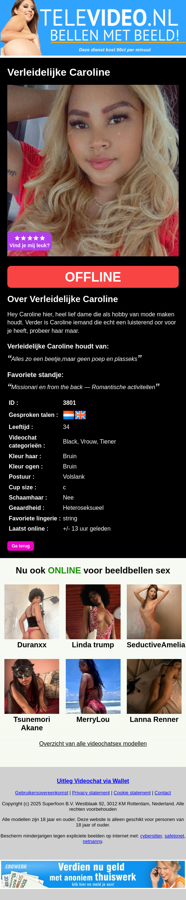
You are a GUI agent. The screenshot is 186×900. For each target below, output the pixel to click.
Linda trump (93, 645)
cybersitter (151, 836)
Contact (163, 792)
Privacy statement (91, 792)
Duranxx (31, 645)
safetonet (174, 836)
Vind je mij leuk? (30, 241)
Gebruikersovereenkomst (41, 792)
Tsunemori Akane (32, 722)
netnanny (92, 841)
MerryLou (93, 719)
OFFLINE (93, 277)
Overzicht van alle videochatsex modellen (93, 744)
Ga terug (21, 546)
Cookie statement (132, 792)
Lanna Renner (154, 719)
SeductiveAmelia (154, 645)
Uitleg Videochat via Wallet (93, 781)
